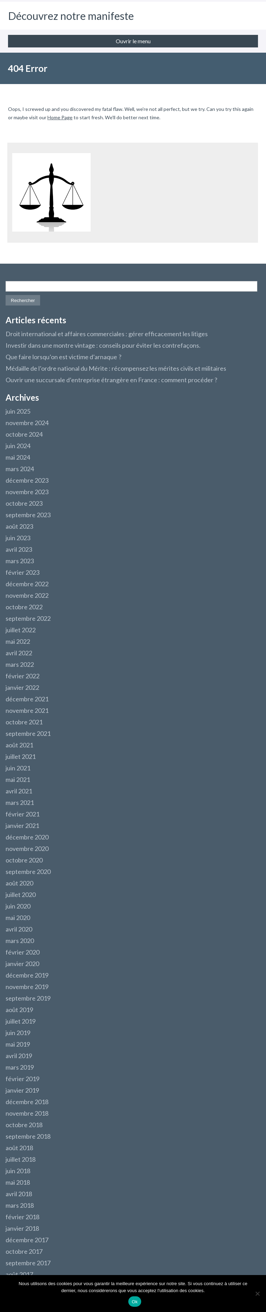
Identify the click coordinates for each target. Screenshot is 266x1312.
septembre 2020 (28, 871)
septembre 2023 (28, 515)
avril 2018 (19, 1194)
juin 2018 (18, 1171)
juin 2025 (18, 411)
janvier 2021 (22, 825)
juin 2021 (18, 768)
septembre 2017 (28, 1263)
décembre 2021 (27, 699)
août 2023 (19, 526)
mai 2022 (18, 641)
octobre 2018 (24, 1125)
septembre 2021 (28, 733)
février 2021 (22, 814)
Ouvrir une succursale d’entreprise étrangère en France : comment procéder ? (111, 380)
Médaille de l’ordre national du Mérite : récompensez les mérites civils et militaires (116, 368)
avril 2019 (19, 1056)
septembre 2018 (28, 1136)
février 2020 (22, 952)
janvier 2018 (22, 1228)
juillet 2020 (21, 894)
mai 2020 (18, 917)
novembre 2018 (27, 1113)
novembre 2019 (27, 986)
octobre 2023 (24, 503)
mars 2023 (20, 561)
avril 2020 (19, 929)
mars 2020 (20, 940)
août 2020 (19, 883)
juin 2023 (18, 538)
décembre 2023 (27, 480)
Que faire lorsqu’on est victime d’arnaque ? (63, 357)
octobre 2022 (24, 607)
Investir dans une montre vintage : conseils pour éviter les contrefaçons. (103, 345)
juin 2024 (18, 446)
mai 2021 (18, 779)
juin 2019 (18, 1032)
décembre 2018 (27, 1102)
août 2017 (19, 1274)
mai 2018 (18, 1182)
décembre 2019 (27, 975)
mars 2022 (20, 664)
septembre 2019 (28, 998)
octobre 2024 (24, 434)
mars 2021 (20, 802)
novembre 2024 (27, 423)
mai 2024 (18, 457)
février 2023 (22, 572)
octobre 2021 (24, 722)
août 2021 (19, 745)
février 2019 (22, 1079)
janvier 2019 (22, 1090)
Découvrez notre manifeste (71, 15)
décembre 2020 (27, 837)
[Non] (257, 1293)
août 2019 (19, 1009)
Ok (135, 1301)
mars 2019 (20, 1067)
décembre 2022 (27, 584)
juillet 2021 (21, 756)
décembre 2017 (27, 1240)
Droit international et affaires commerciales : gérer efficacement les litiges (107, 334)
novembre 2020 (27, 848)
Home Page (60, 117)
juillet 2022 (21, 630)
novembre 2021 (27, 710)
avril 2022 (19, 653)
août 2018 (19, 1148)
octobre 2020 (24, 860)
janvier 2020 (22, 963)
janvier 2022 (22, 687)
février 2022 (22, 676)
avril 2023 (19, 549)
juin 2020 (18, 906)
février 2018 (22, 1217)
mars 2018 (20, 1205)
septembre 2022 (28, 618)
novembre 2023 (27, 492)
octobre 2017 (24, 1251)
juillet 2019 (21, 1021)
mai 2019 (18, 1044)
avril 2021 (19, 791)
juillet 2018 (21, 1159)
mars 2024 (20, 469)
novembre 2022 (27, 595)
